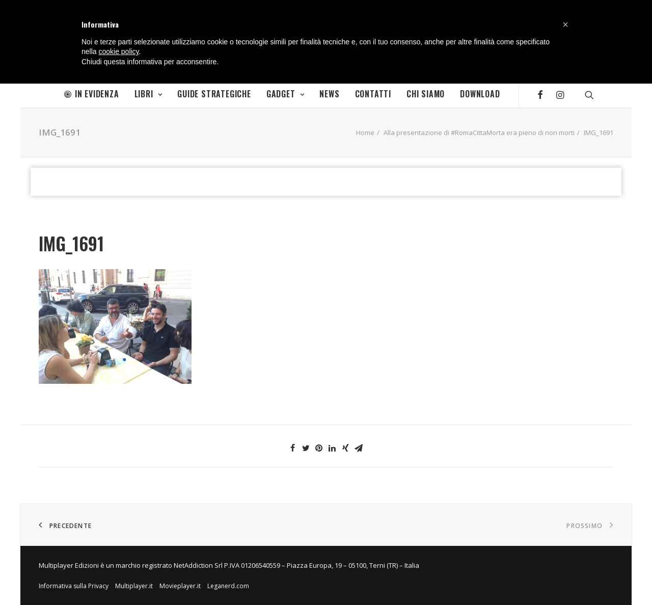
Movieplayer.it (180, 586)
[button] (565, 24)
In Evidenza (91, 94)
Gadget (285, 94)
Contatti (373, 94)
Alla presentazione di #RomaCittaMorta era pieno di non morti (479, 132)
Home (365, 132)
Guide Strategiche (214, 94)
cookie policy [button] (118, 51)
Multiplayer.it (134, 586)
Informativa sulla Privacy (73, 586)
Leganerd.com (228, 586)
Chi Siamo (425, 94)
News (329, 94)
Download (480, 94)
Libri (148, 94)
